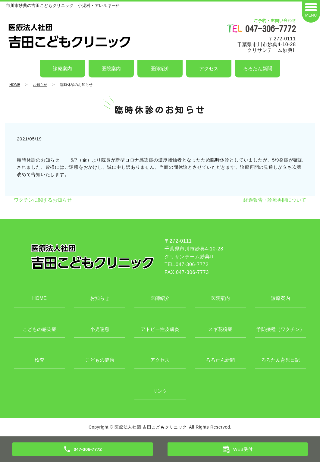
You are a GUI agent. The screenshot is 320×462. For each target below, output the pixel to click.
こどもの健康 (99, 360)
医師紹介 (160, 68)
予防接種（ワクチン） (280, 329)
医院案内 (111, 68)
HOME (14, 85)
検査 (39, 360)
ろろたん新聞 (257, 68)
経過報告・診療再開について (274, 200)
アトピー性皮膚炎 (160, 329)
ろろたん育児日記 (280, 360)
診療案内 (62, 68)
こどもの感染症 (39, 329)
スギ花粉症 (220, 329)
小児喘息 (99, 329)
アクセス (208, 68)
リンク (160, 391)
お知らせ (40, 85)
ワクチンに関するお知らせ (43, 200)
